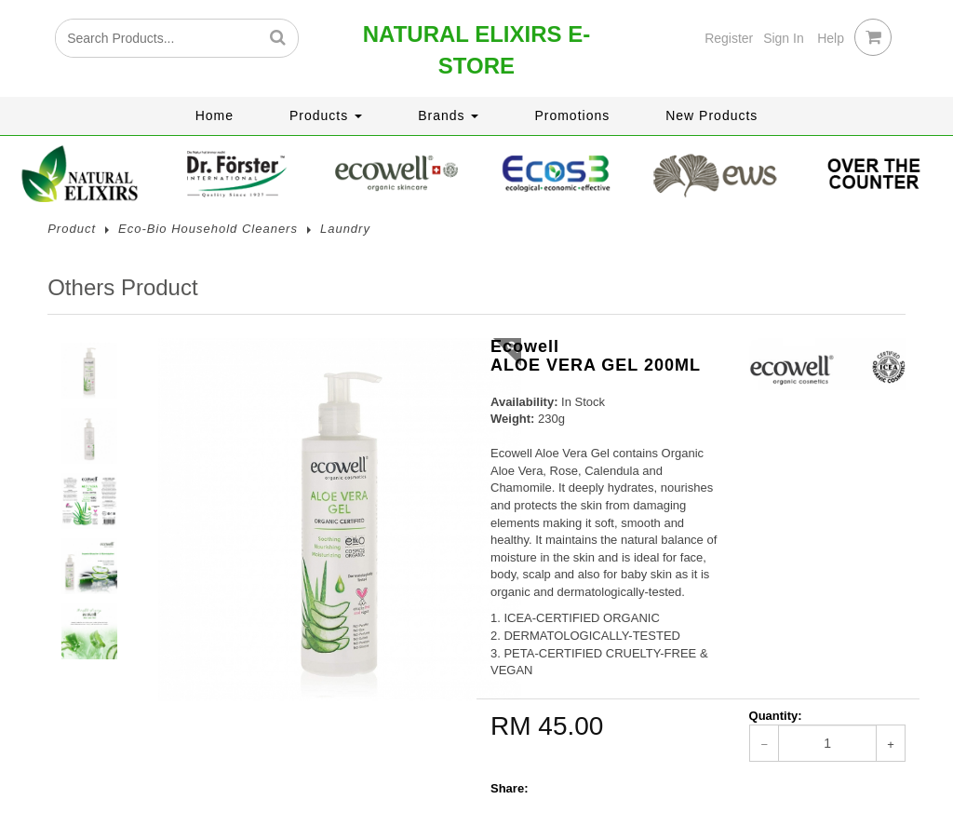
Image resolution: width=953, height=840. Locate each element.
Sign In (783, 38)
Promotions (572, 115)
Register (729, 38)
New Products (711, 115)
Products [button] (325, 115)
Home (214, 115)
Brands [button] (448, 115)
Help (830, 38)
